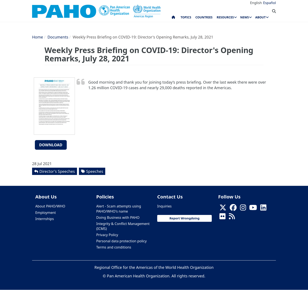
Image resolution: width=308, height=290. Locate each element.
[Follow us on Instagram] (243, 208)
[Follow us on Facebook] (233, 208)
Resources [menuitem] (225, 17)
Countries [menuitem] (203, 17)
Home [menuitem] (173, 18)
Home (37, 37)
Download (50, 144)
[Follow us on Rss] (232, 217)
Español (269, 2)
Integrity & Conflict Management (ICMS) (123, 226)
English (256, 2)
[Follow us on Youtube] (253, 208)
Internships (44, 218)
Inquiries (164, 206)
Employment (45, 212)
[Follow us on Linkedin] (263, 208)
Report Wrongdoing (184, 218)
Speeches (94, 171)
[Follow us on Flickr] (222, 217)
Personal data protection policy (121, 241)
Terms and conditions (113, 247)
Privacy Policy (107, 234)
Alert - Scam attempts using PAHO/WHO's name (118, 208)
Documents (57, 37)
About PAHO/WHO (50, 206)
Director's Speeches (57, 171)
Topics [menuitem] (186, 17)
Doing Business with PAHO (117, 217)
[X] (222, 208)
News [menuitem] (244, 17)
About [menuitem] (260, 17)
